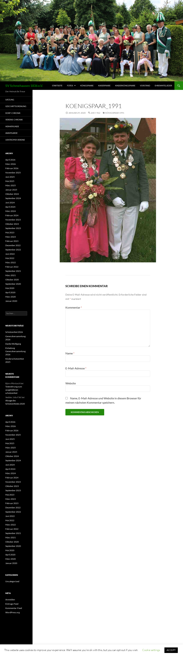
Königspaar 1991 (114, 112)
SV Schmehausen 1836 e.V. (24, 86)
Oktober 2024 (12, 194)
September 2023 (13, 228)
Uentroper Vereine (15, 140)
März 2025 (10, 185)
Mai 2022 (9, 258)
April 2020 (10, 292)
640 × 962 (95, 112)
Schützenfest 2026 (14, 332)
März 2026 (10, 164)
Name (69, 353)
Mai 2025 (9, 181)
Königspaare (86, 85)
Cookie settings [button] (151, 650)
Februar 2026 (11, 168)
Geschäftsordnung (15, 106)
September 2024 (13, 198)
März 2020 (10, 296)
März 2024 (10, 211)
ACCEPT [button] (171, 650)
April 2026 (10, 159)
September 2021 (13, 271)
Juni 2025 (10, 177)
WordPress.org (12, 612)
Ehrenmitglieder (163, 85)
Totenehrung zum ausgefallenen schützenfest (13, 389)
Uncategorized (12, 581)
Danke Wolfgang (13, 343)
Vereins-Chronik (14, 119)
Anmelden (10, 599)
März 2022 (10, 262)
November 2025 (13, 172)
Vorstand (145, 85)
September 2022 (13, 249)
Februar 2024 (11, 215)
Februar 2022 (11, 266)
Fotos (70, 85)
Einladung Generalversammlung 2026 (15, 351)
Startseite (57, 85)
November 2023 (13, 219)
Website (70, 383)
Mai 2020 (9, 288)
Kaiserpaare (104, 85)
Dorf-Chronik (12, 113)
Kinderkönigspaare (125, 85)
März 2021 (10, 275)
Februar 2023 (11, 241)
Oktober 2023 (12, 224)
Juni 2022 (10, 254)
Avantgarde (11, 133)
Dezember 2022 (13, 245)
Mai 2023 (9, 232)
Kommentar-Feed (13, 608)
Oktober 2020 (12, 279)
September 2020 (13, 284)
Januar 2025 (11, 189)
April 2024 (10, 206)
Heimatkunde (12, 126)
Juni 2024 (10, 202)
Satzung (9, 99)
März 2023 (10, 236)
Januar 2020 (11, 301)
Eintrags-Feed (11, 603)
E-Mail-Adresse (75, 368)
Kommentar (73, 307)
